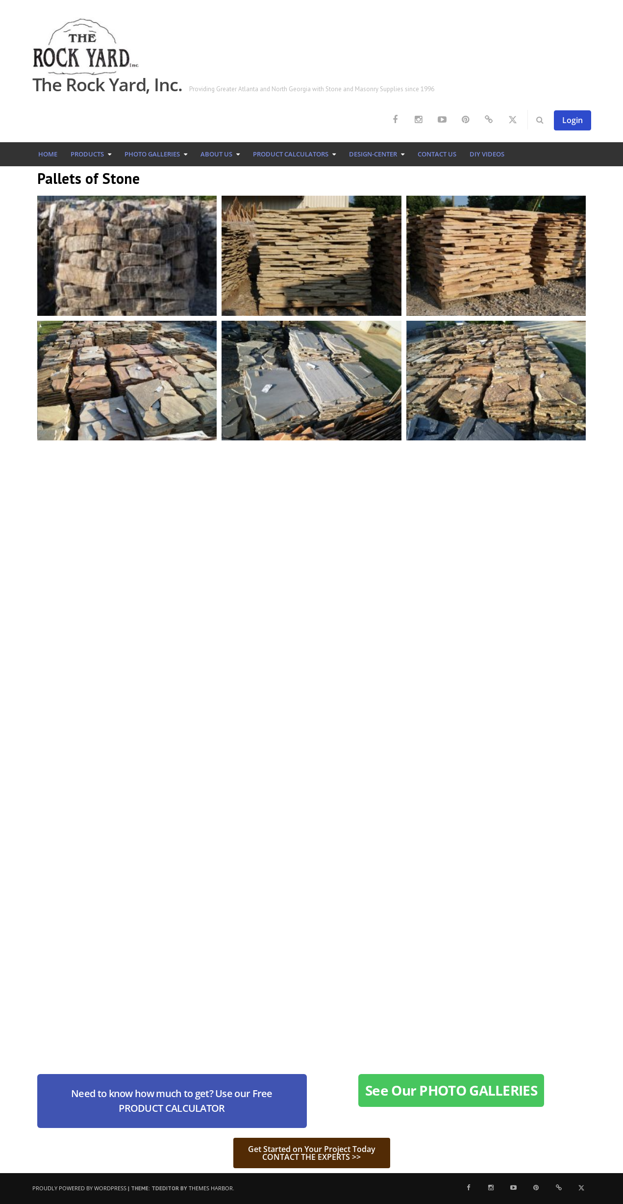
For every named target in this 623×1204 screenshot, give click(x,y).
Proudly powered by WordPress (79, 1188)
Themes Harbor (211, 1188)
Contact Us (437, 154)
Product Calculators (290, 154)
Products (87, 154)
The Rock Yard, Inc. (107, 85)
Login (572, 120)
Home (47, 154)
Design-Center (373, 154)
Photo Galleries (152, 154)
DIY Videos (487, 154)
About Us (216, 154)
